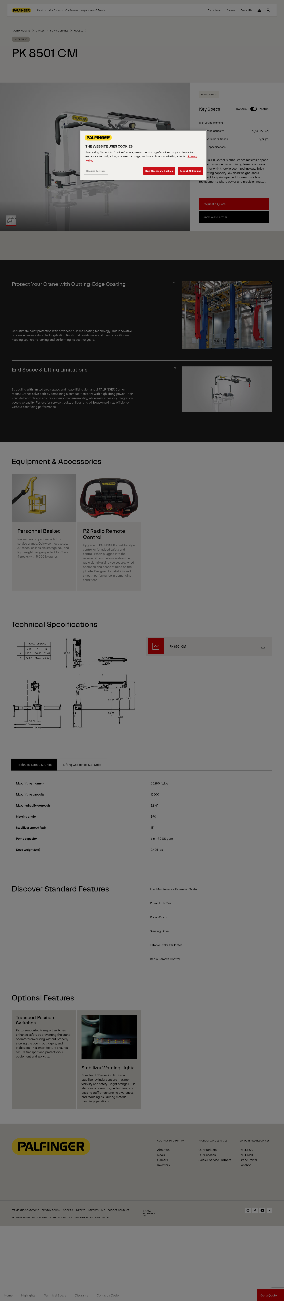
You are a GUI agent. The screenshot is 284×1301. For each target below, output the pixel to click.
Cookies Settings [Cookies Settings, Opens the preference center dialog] (96, 170)
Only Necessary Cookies (159, 170)
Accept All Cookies (190, 170)
